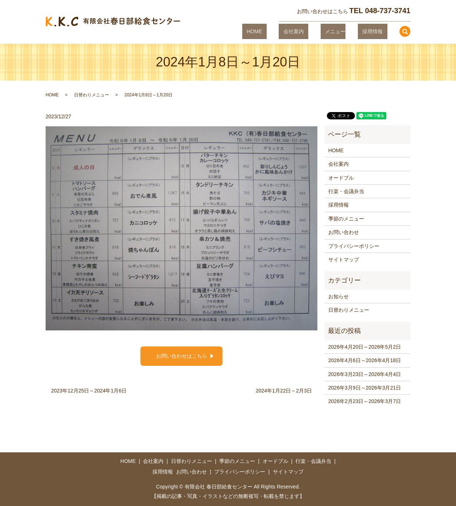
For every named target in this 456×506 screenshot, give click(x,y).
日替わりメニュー (91, 94)
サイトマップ (343, 259)
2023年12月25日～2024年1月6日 (89, 391)
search (404, 31)
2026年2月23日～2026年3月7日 (364, 401)
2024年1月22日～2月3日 (284, 391)
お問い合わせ (343, 232)
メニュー (344, 31)
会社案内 (311, 31)
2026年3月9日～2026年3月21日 (364, 388)
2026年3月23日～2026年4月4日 (364, 374)
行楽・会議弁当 (346, 191)
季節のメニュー (346, 219)
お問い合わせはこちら (181, 356)
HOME (281, 31)
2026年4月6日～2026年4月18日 (364, 360)
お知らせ (338, 296)
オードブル (341, 178)
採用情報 (377, 31)
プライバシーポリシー (353, 246)
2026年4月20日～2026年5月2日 (364, 347)
